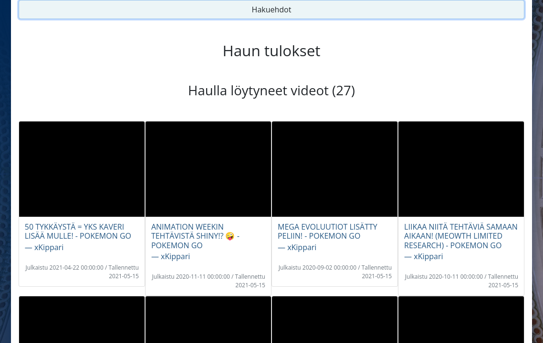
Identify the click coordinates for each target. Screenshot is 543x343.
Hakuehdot (272, 9)
